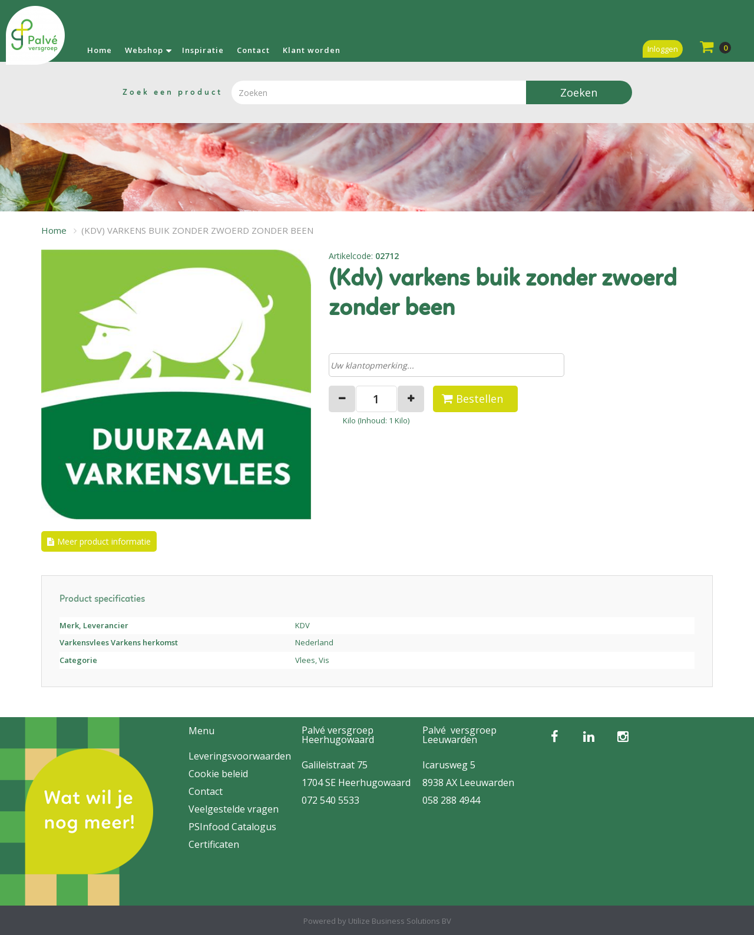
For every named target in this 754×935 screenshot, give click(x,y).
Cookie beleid (218, 773)
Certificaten (213, 844)
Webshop (144, 50)
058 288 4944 (451, 800)
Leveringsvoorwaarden (239, 756)
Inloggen (662, 49)
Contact (253, 50)
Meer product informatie (104, 541)
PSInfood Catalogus (232, 826)
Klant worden (311, 50)
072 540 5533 (330, 800)
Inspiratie (203, 50)
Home (99, 50)
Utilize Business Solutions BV (399, 921)
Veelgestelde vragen (233, 809)
